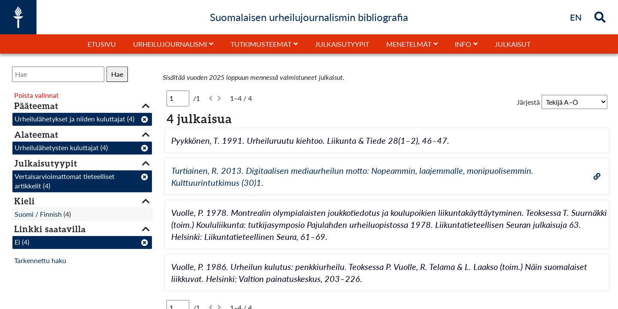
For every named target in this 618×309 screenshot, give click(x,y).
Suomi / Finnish (38, 214)
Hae (117, 74)
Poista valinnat (36, 95)
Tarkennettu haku (40, 260)
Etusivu (102, 44)
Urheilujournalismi (170, 44)
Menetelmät (408, 44)
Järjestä (528, 102)
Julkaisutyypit (342, 44)
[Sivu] (178, 98)
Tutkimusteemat (260, 44)
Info (463, 44)
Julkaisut (512, 44)
